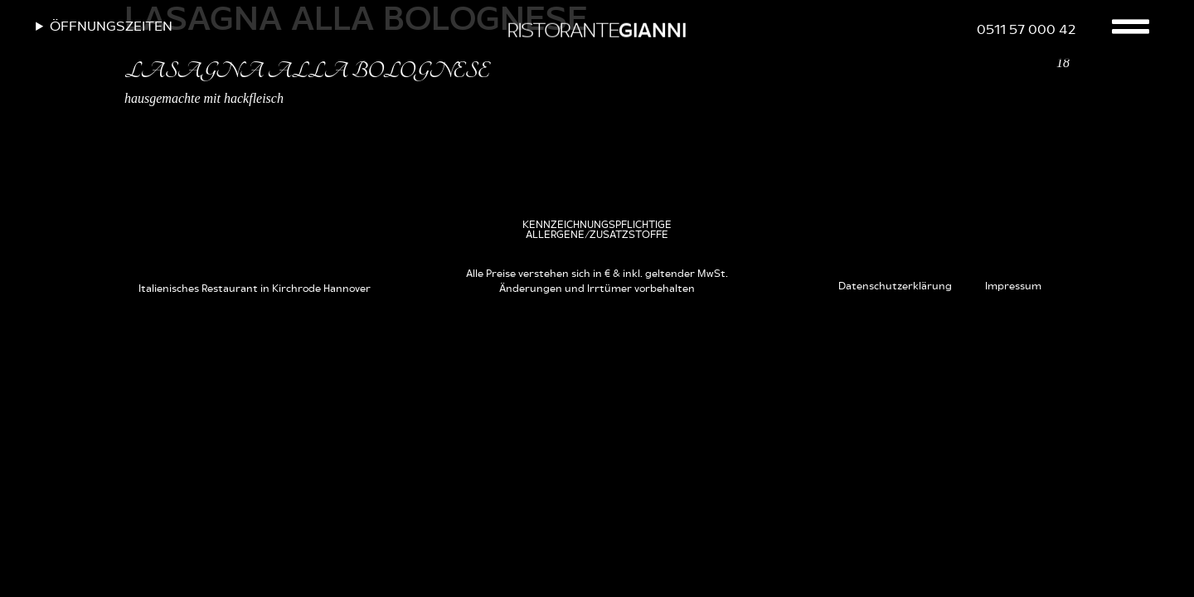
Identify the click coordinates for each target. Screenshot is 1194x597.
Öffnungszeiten (111, 26)
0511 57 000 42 (1026, 29)
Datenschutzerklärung (895, 286)
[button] (597, 230)
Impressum (1013, 286)
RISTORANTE (597, 31)
